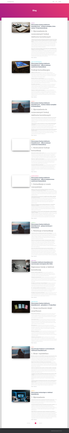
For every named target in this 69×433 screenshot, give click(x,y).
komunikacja (33, 222)
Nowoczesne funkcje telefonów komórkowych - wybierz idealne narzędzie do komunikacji (43, 104)
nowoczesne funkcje (34, 301)
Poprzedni (28, 423)
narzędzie (32, 101)
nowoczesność (33, 260)
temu (35, 57)
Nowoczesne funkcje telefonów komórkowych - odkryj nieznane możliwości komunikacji (41, 65)
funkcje (32, 347)
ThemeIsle (60, 430)
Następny (40, 423)
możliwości (33, 139)
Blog (56, 1)
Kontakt (60, 1)
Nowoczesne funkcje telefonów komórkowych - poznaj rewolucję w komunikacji (41, 225)
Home (53, 1)
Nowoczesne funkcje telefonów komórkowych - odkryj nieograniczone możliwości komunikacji (42, 179)
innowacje (33, 390)
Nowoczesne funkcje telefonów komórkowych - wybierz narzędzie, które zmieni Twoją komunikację (43, 26)
